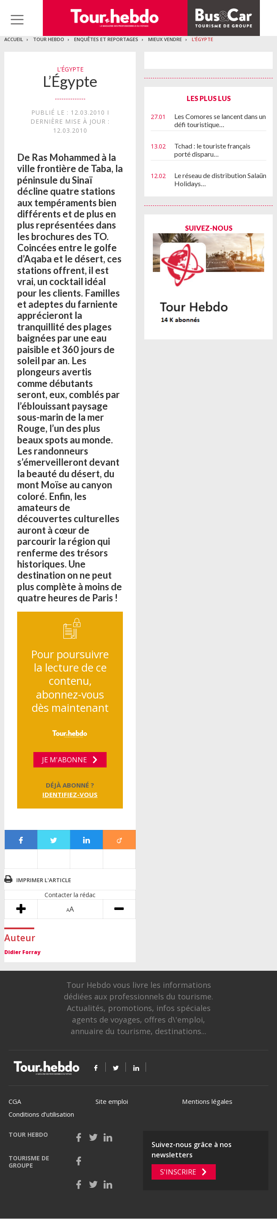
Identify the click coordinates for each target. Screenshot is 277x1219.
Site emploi (111, 1101)
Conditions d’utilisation (41, 1114)
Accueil (13, 39)
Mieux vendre (165, 39)
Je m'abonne (64, 759)
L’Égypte (202, 39)
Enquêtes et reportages (106, 39)
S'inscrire (178, 1172)
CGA (15, 1101)
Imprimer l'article (43, 880)
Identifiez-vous (70, 794)
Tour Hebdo (48, 39)
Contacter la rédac (70, 895)
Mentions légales (207, 1101)
